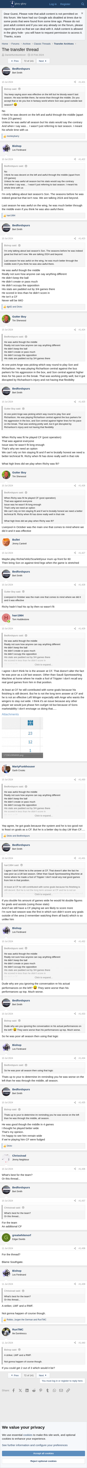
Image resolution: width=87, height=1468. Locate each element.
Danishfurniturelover (15, 55)
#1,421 (82, 82)
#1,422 (82, 159)
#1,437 (82, 1201)
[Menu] (5, 4)
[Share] (75, 82)
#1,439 (82, 1284)
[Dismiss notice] (81, 14)
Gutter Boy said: (12, 408)
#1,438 (82, 1248)
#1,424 (82, 329)
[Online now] (8, 621)
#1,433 (82, 1014)
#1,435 (82, 1102)
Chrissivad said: (12, 1207)
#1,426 (82, 485)
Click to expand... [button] (44, 664)
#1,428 (82, 585)
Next (43, 61)
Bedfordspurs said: (14, 166)
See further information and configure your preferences (35, 1445)
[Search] (82, 4)
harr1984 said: (11, 865)
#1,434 (82, 1058)
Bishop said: (10, 89)
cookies (27, 1434)
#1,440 (82, 1343)
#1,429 (82, 628)
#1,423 (82, 238)
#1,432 (82, 941)
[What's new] (75, 4)
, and (26, 1319)
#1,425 (82, 401)
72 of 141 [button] (29, 61)
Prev (14, 61)
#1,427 (82, 553)
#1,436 (82, 1169)
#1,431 (82, 858)
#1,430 (82, 779)
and (14, 306)
